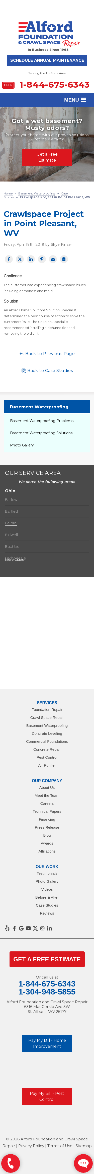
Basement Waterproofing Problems (41, 421)
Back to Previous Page (47, 353)
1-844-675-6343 (45, 84)
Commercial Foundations (47, 741)
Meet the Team (47, 795)
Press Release (47, 827)
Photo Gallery (22, 445)
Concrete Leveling (47, 733)
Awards (47, 843)
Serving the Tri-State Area (47, 73)
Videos (47, 889)
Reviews (47, 913)
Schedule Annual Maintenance (47, 60)
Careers (47, 803)
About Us (47, 787)
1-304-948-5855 (47, 992)
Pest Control (47, 757)
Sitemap (84, 1145)
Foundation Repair (47, 709)
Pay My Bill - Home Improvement (47, 1043)
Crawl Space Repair (47, 717)
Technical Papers (47, 811)
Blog (47, 835)
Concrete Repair (47, 749)
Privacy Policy (31, 1145)
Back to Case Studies (47, 370)
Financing (47, 819)
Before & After (47, 897)
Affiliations (46, 851)
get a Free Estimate (46, 959)
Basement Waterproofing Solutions (41, 433)
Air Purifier (47, 765)
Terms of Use (59, 1145)
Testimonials (47, 873)
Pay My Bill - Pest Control (47, 1096)
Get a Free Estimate (47, 157)
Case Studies (47, 905)
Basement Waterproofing (39, 406)
